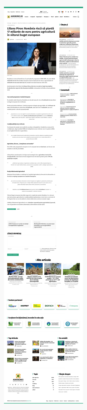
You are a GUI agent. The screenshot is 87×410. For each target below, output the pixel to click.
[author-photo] (16, 345)
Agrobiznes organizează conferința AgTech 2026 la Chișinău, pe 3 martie (71, 342)
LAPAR (18, 209)
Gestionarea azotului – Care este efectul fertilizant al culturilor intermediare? (21, 351)
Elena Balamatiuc (45, 345)
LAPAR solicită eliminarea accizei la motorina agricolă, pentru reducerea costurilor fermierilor (69, 42)
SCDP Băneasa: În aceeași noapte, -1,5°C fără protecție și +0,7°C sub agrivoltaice (53, 279)
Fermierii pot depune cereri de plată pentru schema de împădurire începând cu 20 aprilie (71, 279)
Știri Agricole (14, 23)
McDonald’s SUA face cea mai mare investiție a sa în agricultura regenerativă (44, 225)
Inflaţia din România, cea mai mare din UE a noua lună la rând (47, 343)
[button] (76, 16)
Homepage (9, 23)
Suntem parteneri (15, 300)
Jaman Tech (29, 400)
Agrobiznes (12, 39)
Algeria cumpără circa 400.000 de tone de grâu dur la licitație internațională (34, 279)
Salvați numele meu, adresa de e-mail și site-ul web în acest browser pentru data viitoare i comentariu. (48, 250)
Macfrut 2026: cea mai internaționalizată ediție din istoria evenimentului (15, 278)
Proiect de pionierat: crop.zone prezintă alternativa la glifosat (20, 343)
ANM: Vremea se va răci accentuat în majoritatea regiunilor (18, 224)
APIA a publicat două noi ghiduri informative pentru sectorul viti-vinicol (71, 350)
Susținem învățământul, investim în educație (26, 317)
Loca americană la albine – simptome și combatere (47, 357)
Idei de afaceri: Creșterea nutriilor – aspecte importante (69, 95)
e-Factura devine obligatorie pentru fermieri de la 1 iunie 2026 (68, 115)
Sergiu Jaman (19, 345)
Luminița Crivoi (19, 354)
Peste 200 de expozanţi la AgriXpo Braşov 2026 (71, 357)
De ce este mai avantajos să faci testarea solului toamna (46, 350)
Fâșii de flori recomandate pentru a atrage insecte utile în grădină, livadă (21, 359)
